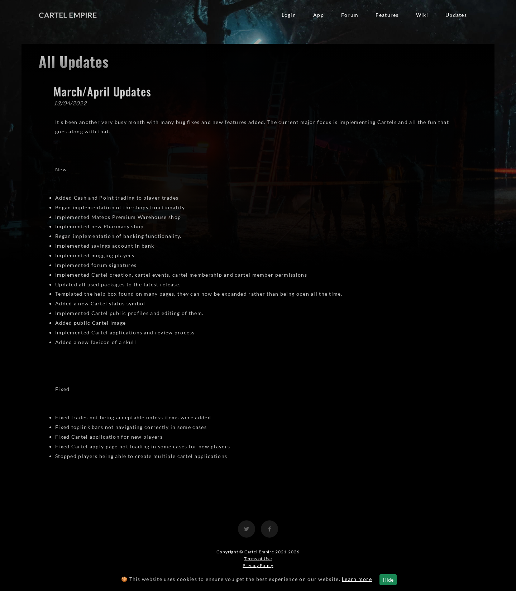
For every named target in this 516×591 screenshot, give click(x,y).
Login (289, 15)
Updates (456, 15)
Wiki (422, 15)
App (318, 15)
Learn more (357, 579)
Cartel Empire (68, 15)
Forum (349, 15)
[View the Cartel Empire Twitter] (246, 529)
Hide (388, 580)
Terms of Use (258, 558)
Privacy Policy (258, 565)
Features (387, 15)
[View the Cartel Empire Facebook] (269, 529)
